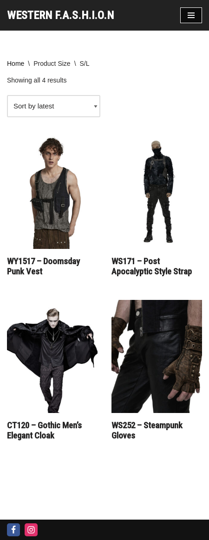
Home (15, 63)
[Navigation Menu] (191, 15)
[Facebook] (13, 529)
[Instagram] (31, 529)
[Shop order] (53, 106)
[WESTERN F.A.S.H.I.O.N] (60, 15)
